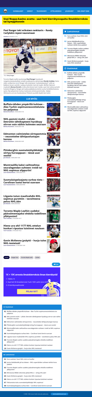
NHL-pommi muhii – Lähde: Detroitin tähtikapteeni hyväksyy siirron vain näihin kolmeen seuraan (25, 121)
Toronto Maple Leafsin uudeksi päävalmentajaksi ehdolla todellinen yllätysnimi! (25, 213)
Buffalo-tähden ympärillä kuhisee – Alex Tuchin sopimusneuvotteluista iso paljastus (24, 107)
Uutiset (37, 257)
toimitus (6, 36)
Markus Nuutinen (9, 112)
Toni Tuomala (8, 218)
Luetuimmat (9, 355)
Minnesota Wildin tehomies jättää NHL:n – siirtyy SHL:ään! (26, 373)
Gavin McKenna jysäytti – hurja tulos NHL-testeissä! (25, 242)
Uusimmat (9, 307)
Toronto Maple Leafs (27, 257)
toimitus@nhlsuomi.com (59, 394)
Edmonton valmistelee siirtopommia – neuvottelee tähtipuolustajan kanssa (25, 136)
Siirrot (30, 11)
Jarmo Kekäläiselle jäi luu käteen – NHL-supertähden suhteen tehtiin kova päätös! (32, 363)
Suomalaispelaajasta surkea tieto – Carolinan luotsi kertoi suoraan (24, 181)
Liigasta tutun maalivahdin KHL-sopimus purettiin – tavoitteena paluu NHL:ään (22, 198)
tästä (17, 83)
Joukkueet (69, 11)
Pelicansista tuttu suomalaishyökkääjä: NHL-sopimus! (25, 382)
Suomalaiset (18, 11)
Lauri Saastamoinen (9, 172)
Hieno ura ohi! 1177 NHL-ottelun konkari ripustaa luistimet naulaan (24, 227)
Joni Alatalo (7, 157)
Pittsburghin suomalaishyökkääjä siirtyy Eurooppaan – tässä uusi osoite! (23, 152)
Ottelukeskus (55, 11)
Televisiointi (42, 11)
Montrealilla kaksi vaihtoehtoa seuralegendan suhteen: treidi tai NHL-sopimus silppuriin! (23, 167)
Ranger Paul (14, 257)
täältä (48, 93)
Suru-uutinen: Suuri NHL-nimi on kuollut (20, 359)
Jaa (56, 264)
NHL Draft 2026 (83, 11)
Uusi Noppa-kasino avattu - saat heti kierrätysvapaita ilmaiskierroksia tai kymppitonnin (46, 20)
